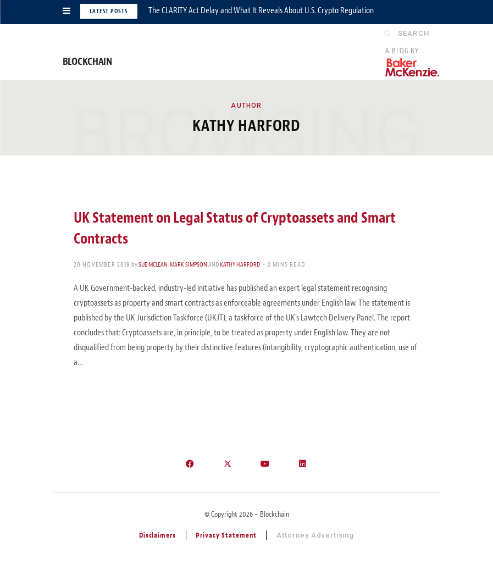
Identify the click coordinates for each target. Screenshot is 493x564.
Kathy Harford (240, 264)
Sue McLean (153, 264)
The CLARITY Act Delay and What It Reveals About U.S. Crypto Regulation (261, 10)
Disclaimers (157, 535)
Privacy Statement (226, 535)
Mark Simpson (188, 264)
